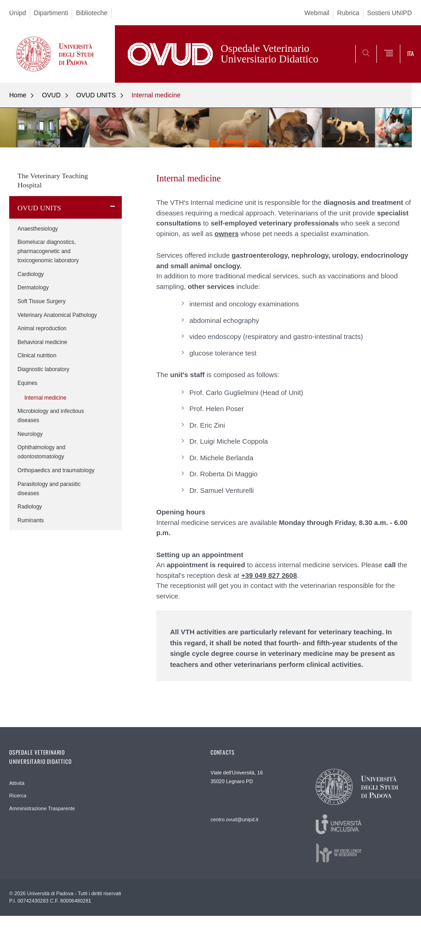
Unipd (17, 13)
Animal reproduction (42, 328)
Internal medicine (156, 95)
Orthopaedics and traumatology (55, 470)
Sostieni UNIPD (389, 13)
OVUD (51, 95)
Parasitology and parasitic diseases (48, 489)
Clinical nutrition (37, 355)
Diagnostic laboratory (43, 369)
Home (17, 95)
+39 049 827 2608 (269, 575)
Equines (27, 383)
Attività (16, 783)
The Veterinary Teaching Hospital (52, 180)
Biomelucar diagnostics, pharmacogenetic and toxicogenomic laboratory (48, 251)
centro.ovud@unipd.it (234, 819)
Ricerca (17, 795)
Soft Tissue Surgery (41, 301)
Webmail (316, 13)
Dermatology (33, 287)
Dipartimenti (51, 13)
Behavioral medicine (42, 342)
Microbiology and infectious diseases (50, 415)
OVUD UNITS (96, 95)
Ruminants (30, 520)
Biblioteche (92, 13)
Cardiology (30, 274)
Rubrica (348, 13)
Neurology (30, 434)
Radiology (29, 506)
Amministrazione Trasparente (42, 808)
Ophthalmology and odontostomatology (41, 452)
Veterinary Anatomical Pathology (57, 315)
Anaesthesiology (37, 229)
